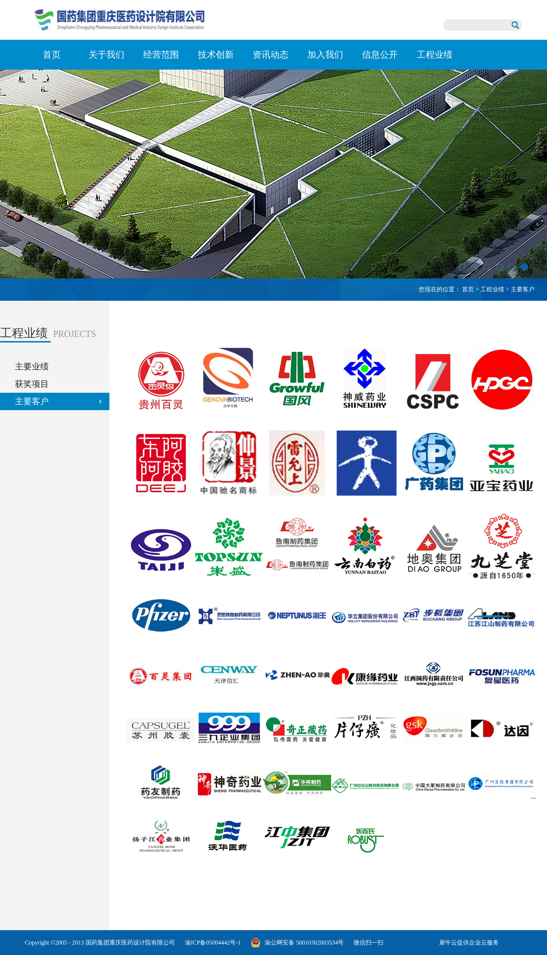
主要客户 (523, 289)
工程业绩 (492, 289)
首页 (52, 55)
